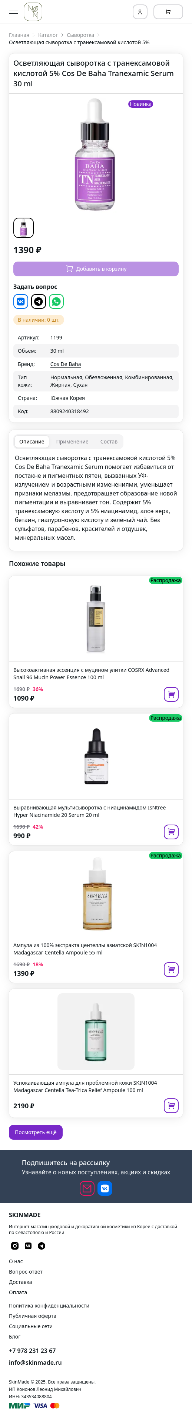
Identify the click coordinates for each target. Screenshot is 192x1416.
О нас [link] (16, 1261)
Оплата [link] (18, 1292)
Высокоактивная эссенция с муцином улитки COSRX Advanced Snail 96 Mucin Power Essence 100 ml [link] (91, 673)
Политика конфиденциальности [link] (49, 1305)
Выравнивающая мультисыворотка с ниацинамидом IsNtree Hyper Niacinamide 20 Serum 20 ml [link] (89, 811)
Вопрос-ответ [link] (26, 1271)
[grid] (96, 374)
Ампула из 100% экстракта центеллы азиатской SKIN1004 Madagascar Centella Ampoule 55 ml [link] (85, 949)
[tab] (32, 442)
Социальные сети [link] (31, 1326)
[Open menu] (13, 12)
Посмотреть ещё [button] (36, 1132)
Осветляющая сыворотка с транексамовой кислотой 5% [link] (79, 42)
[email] (87, 1188)
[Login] (140, 11)
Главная (19, 34)
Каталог (48, 34)
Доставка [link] (20, 1281)
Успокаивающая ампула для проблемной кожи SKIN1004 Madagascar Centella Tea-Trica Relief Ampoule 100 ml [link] (85, 1086)
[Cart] (168, 11)
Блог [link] (14, 1336)
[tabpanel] (96, 497)
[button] (28, 228)
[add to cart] (171, 694)
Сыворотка (80, 34)
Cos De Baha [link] (65, 363)
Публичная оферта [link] (32, 1315)
